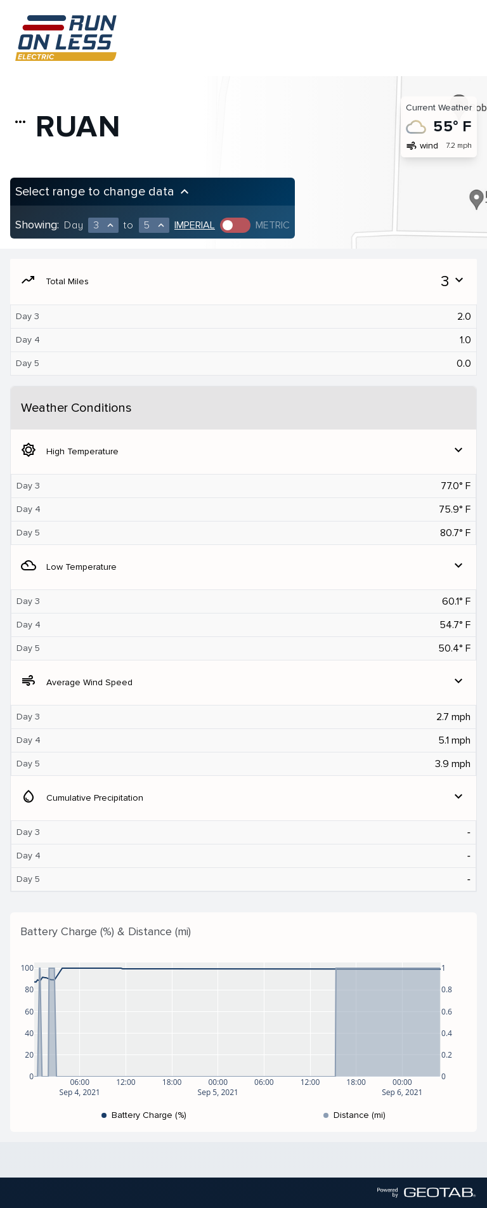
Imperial (194, 225)
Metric (273, 225)
